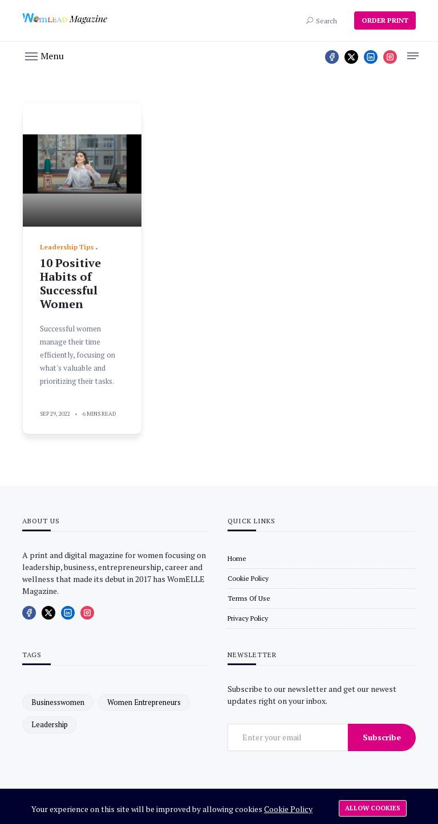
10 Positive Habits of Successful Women (70, 283)
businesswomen (57, 702)
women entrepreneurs (144, 702)
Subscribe (382, 737)
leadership (49, 724)
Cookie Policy (288, 808)
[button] (44, 55)
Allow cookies (372, 808)
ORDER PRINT (385, 20)
